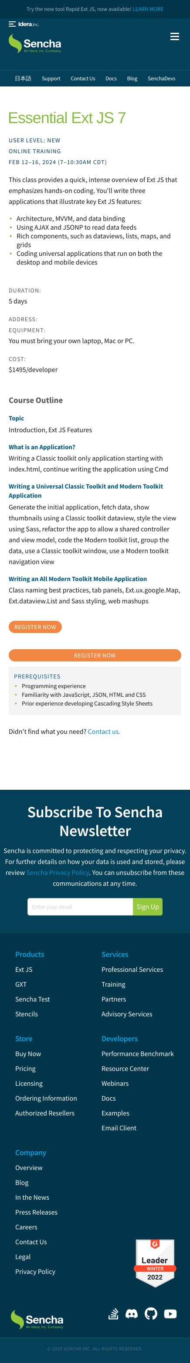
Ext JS (24, 969)
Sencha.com (43, 42)
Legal (23, 1257)
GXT (21, 984)
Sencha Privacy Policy (57, 872)
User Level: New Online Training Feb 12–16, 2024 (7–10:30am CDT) (58, 151)
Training (114, 984)
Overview (29, 1167)
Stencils (26, 1014)
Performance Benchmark (138, 1054)
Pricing (25, 1068)
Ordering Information (46, 1098)
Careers (26, 1227)
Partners (114, 999)
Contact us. (104, 731)
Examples (115, 1113)
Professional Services (132, 969)
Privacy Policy (35, 1271)
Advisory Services (127, 1014)
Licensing (29, 1083)
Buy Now (28, 1054)
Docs (109, 1098)
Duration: (25, 290)
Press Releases (36, 1212)
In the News (32, 1197)
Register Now (35, 627)
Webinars (115, 1083)
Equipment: (27, 330)
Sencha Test (32, 999)
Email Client (119, 1128)
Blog (21, 1182)
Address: (23, 319)
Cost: (17, 359)
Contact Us (31, 1242)
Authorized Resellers (45, 1113)
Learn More (147, 9)
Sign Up (147, 906)
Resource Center (125, 1068)
